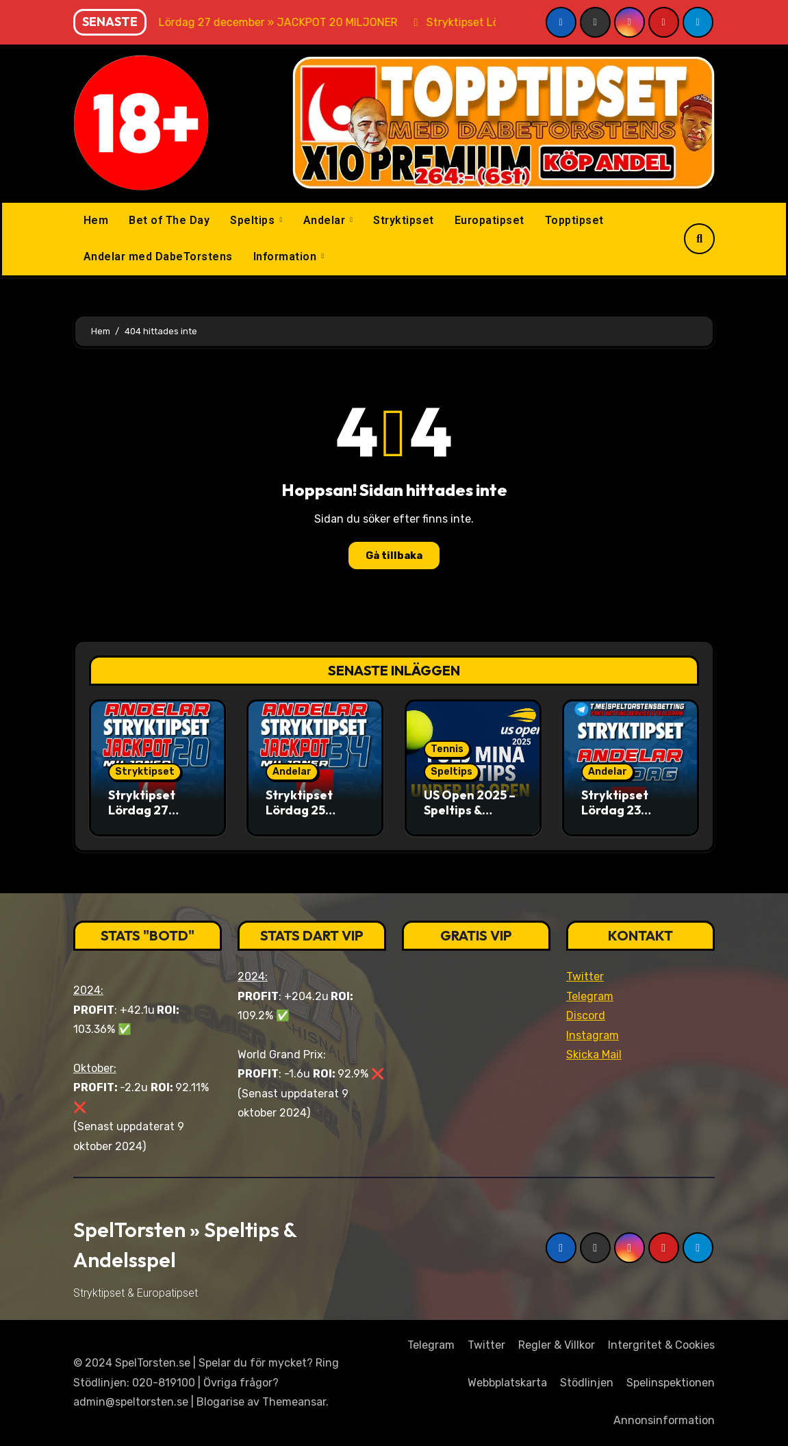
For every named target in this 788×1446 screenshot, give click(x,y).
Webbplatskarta (507, 1382)
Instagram (592, 1035)
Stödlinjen (586, 1382)
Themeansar (294, 1401)
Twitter (585, 976)
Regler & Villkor (556, 1344)
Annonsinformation (664, 1420)
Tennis (447, 749)
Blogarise (220, 1401)
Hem (96, 220)
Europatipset (489, 220)
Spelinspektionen (670, 1382)
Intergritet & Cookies (661, 1344)
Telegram (589, 996)
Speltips (254, 220)
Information (286, 256)
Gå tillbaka (394, 555)
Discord (585, 1015)
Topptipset (574, 220)
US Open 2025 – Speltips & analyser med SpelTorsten (470, 817)
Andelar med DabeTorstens (158, 256)
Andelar (325, 220)
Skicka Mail (594, 1054)
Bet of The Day (169, 220)
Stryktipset (403, 220)
